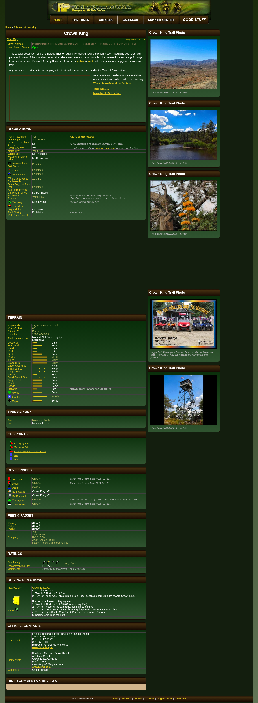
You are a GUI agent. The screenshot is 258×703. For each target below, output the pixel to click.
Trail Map (12, 39)
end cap (110, 148)
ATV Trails (126, 699)
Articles (138, 699)
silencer (99, 148)
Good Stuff (181, 699)
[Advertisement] (76, 267)
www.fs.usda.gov (42, 647)
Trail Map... (101, 88)
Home (8, 27)
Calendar (150, 699)
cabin (80, 61)
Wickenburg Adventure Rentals (112, 83)
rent (90, 61)
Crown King (30, 27)
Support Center (165, 699)
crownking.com (41, 667)
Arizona (18, 27)
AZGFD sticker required (82, 137)
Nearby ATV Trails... (107, 93)
